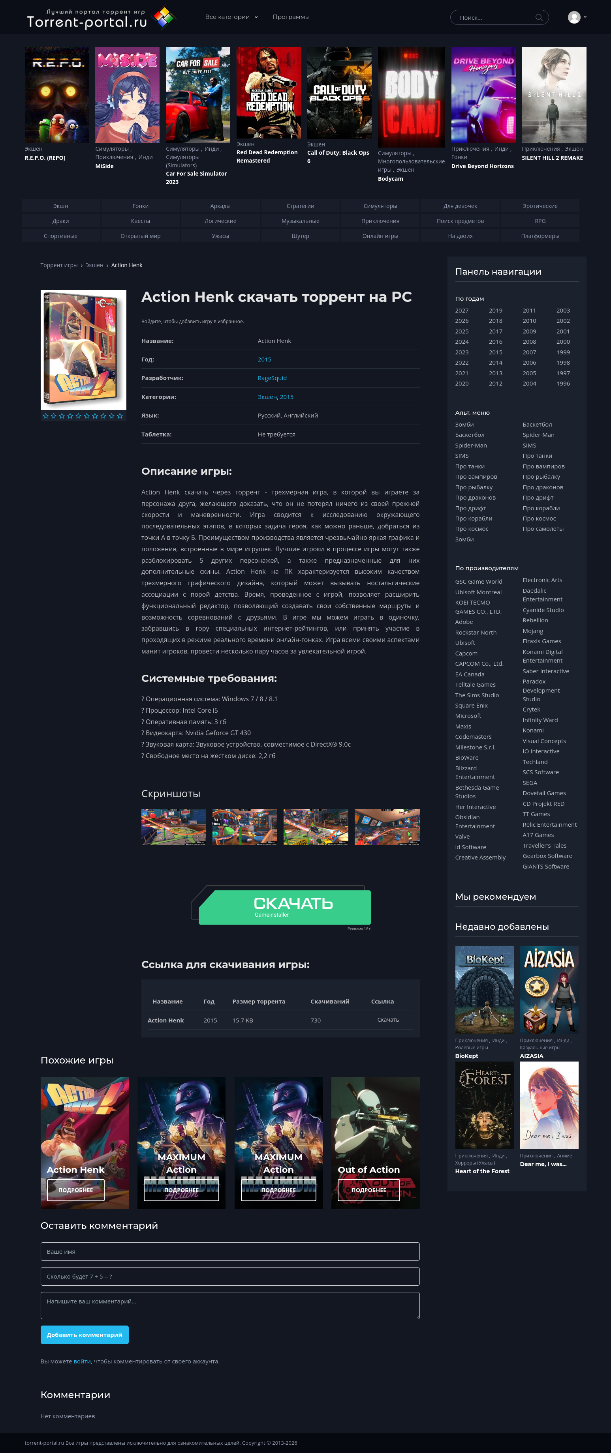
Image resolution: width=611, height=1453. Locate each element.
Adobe (464, 621)
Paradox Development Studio (541, 690)
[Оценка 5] (78, 416)
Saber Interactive (546, 671)
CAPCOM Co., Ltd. (479, 663)
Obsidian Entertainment (475, 821)
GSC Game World (479, 581)
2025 (462, 331)
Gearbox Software (548, 855)
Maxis (463, 726)
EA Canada (470, 674)
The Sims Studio (477, 695)
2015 (264, 359)
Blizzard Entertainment (475, 772)
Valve (462, 836)
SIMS (462, 455)
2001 (563, 331)
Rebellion (536, 620)
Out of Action (369, 1169)
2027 (462, 310)
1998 (563, 362)
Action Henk (76, 1169)
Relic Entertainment (550, 824)
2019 (495, 310)
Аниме (564, 1155)
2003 (563, 310)
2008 (529, 341)
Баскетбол (470, 434)
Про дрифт (470, 508)
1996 (563, 383)
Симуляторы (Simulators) (182, 161)
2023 (462, 352)
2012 (495, 383)
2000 (563, 341)
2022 (462, 362)
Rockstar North (476, 632)
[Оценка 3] (61, 416)
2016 (495, 341)
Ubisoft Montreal (478, 592)
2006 (529, 362)
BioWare (467, 757)
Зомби (464, 424)
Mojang (533, 631)
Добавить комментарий (84, 1335)
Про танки (470, 466)
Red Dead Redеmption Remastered (267, 156)
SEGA (530, 782)
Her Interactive (475, 807)
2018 (495, 320)
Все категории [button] (228, 17)
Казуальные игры (540, 1047)
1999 (563, 352)
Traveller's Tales (545, 845)
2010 (529, 320)
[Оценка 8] (103, 416)
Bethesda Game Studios (477, 791)
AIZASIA (532, 1056)
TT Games (536, 814)
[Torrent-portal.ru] (101, 17)
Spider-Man (471, 445)
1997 (563, 373)
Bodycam (390, 178)
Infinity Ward (540, 720)
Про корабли (474, 518)
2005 (529, 373)
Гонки (459, 157)
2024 (462, 341)
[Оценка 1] (45, 416)
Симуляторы (112, 148)
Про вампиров (476, 476)
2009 (529, 331)
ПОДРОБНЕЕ (75, 1190)
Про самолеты (543, 528)
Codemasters (473, 736)
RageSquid (272, 378)
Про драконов (475, 497)
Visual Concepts (544, 741)
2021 (462, 373)
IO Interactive (541, 751)
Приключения (115, 157)
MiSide (104, 166)
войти (82, 1361)
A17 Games (538, 835)
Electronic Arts (542, 580)
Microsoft (468, 715)
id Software (471, 847)
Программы (291, 17)
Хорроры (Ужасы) (475, 1162)
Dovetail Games (544, 793)
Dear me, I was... (543, 1164)
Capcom (466, 653)
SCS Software (541, 772)
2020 (462, 383)
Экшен (34, 148)
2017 (495, 331)
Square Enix (471, 705)
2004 (529, 383)
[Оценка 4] (70, 416)
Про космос (472, 528)
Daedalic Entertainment (543, 594)
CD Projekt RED (544, 803)
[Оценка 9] (111, 416)
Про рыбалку (474, 487)
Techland (535, 762)
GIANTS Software (546, 866)
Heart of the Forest (482, 1171)
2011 (529, 310)
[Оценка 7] (95, 416)
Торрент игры (59, 265)
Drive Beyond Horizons (482, 166)
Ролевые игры (471, 1047)
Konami (533, 730)
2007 (529, 352)
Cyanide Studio (543, 610)
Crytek (532, 709)
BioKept (467, 1056)
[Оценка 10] (120, 416)
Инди (145, 157)
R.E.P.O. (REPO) (45, 157)
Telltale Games (475, 684)
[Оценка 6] (86, 416)
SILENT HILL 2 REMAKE (552, 157)
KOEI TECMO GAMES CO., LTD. (478, 606)
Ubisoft (465, 642)
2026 (462, 320)
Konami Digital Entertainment (543, 656)
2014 (495, 362)
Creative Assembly (480, 857)
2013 (495, 373)
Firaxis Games (542, 641)
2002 (563, 320)
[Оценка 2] (53, 416)
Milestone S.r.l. (475, 747)
